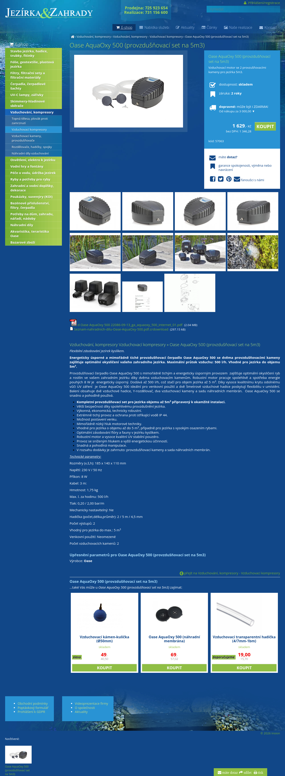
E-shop (18, 44)
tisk (260, 772)
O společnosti (85, 708)
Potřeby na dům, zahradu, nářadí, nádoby (32, 216)
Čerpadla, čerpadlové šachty (28, 86)
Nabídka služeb (154, 27)
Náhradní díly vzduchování (30, 153)
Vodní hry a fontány (26, 166)
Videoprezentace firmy (91, 703)
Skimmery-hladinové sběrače (27, 103)
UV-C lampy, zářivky (26, 94)
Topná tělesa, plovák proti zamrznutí (30, 121)
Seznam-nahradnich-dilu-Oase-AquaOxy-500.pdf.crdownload (119, 329)
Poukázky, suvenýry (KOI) (31, 196)
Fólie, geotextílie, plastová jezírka (32, 64)
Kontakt (268, 27)
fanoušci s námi (236, 179)
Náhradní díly (21, 225)
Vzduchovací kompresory (29, 129)
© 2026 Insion (270, 733)
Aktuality (184, 27)
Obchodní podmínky (33, 703)
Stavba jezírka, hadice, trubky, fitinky (29, 53)
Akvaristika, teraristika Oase (29, 233)
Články (209, 27)
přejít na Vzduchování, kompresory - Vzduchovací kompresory (230, 573)
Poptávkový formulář (33, 708)
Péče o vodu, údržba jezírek (33, 172)
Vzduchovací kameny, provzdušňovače (27, 138)
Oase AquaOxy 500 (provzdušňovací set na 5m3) (216, 37)
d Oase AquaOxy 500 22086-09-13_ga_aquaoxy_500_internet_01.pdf (126, 324)
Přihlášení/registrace (261, 2)
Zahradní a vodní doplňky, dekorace (32, 187)
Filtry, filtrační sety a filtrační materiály (27, 75)
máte (222, 157)
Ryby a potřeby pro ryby (30, 179)
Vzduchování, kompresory (94, 37)
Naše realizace (238, 27)
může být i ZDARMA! (238, 108)
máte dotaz (229, 772)
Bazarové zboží (22, 242)
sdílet (247, 772)
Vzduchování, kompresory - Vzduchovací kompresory (148, 37)
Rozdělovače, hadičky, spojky (32, 147)
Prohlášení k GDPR (31, 712)
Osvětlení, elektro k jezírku (32, 160)
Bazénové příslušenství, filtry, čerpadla (30, 205)
